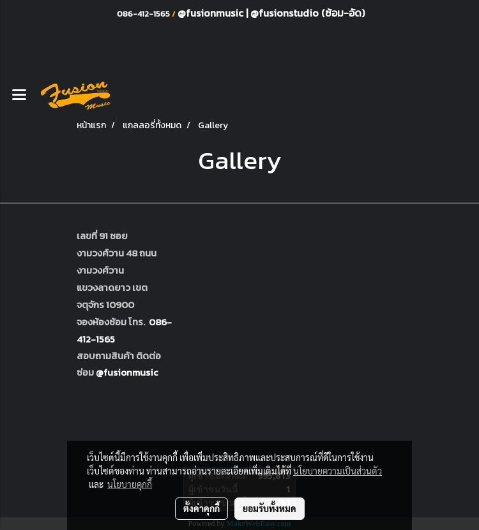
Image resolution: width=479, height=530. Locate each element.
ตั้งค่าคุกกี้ (201, 508)
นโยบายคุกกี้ (129, 484)
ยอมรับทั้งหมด (269, 508)
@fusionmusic (212, 12)
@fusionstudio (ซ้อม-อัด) (307, 12)
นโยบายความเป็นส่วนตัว (337, 470)
